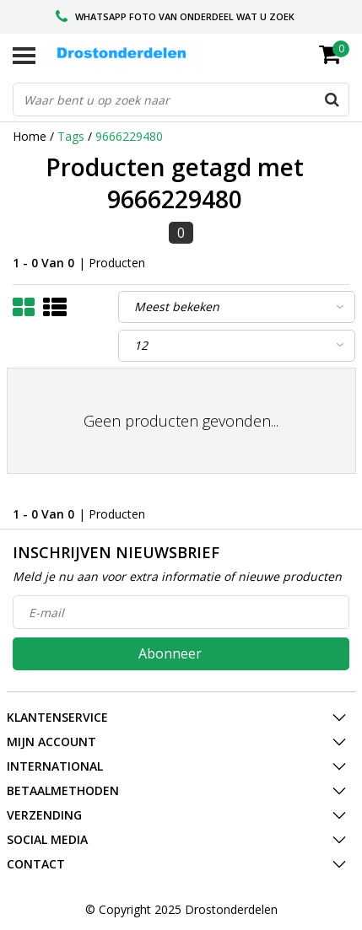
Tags (70, 136)
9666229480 (129, 136)
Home (29, 136)
